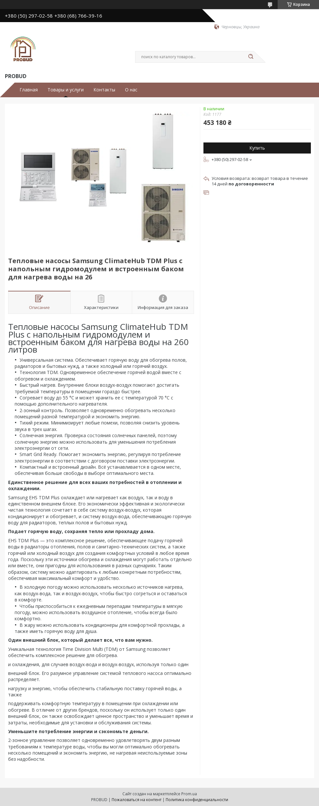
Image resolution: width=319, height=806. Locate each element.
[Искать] (250, 57)
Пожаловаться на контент (136, 799)
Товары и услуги (66, 89)
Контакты (104, 89)
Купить (257, 148)
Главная (29, 89)
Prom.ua (189, 794)
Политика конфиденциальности (197, 799)
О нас (131, 89)
